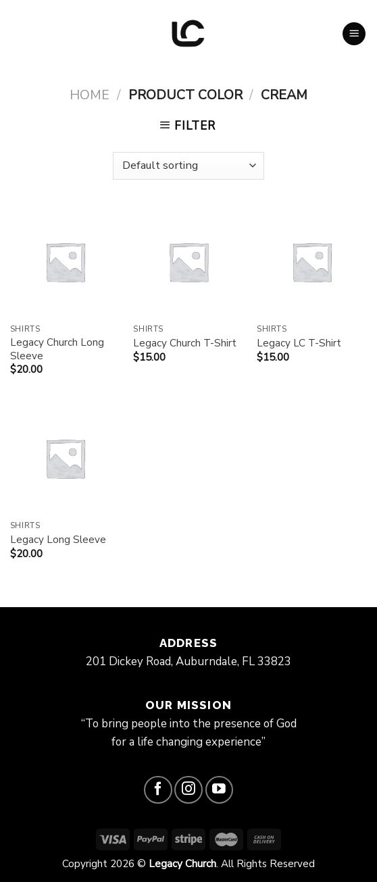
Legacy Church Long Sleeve (57, 349)
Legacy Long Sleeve (58, 540)
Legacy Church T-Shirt (184, 343)
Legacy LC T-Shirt (299, 343)
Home (89, 95)
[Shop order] (188, 166)
